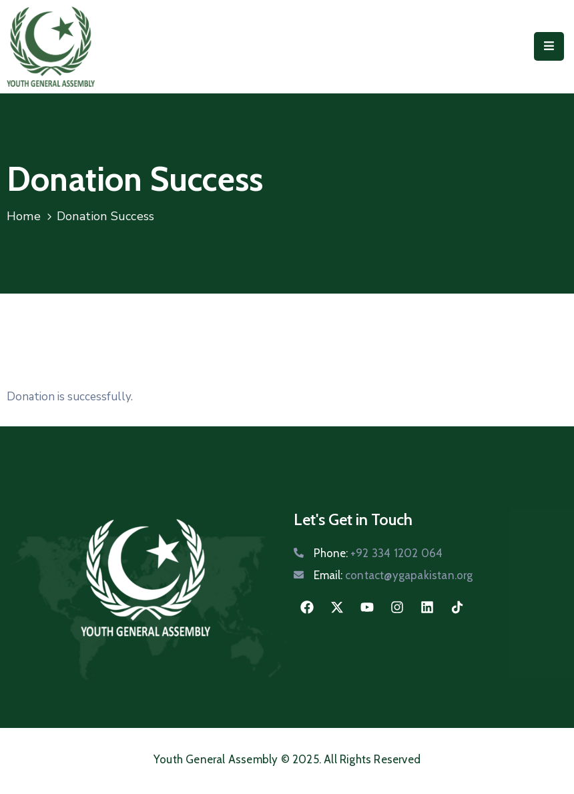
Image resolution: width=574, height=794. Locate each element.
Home (24, 216)
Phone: (378, 553)
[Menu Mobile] (549, 46)
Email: (393, 575)
